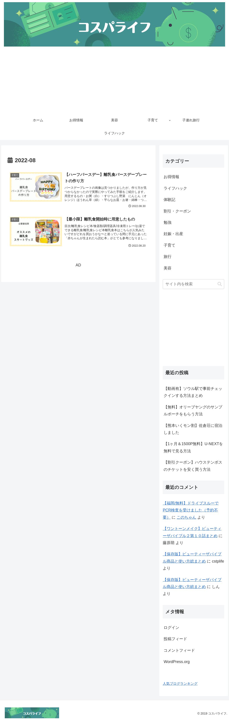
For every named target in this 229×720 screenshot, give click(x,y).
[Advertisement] (114, 81)
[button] (220, 284)
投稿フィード (175, 639)
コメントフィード (179, 650)
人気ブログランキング (180, 683)
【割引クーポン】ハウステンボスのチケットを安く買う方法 (193, 465)
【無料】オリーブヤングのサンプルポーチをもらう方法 (193, 410)
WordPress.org (177, 662)
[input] (193, 284)
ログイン (171, 627)
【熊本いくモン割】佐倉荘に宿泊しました (193, 429)
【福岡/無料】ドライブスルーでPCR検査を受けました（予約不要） (191, 510)
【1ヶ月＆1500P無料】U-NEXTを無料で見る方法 (193, 447)
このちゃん (186, 517)
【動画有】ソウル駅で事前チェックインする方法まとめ (193, 392)
